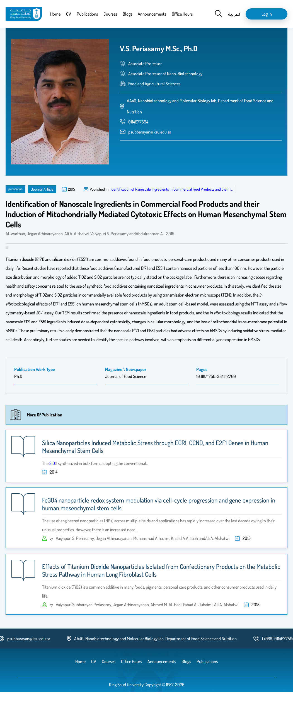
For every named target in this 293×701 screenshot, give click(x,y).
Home (55, 14)
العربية (234, 14)
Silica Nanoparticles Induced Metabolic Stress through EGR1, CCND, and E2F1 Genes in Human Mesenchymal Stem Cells (155, 446)
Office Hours (182, 14)
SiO (52, 463)
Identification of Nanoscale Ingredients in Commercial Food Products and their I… (172, 189)
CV (68, 14)
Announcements (152, 14)
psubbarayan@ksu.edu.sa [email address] (149, 132)
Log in (266, 14)
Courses (110, 14)
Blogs (127, 14)
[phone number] (138, 121)
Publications (87, 14)
